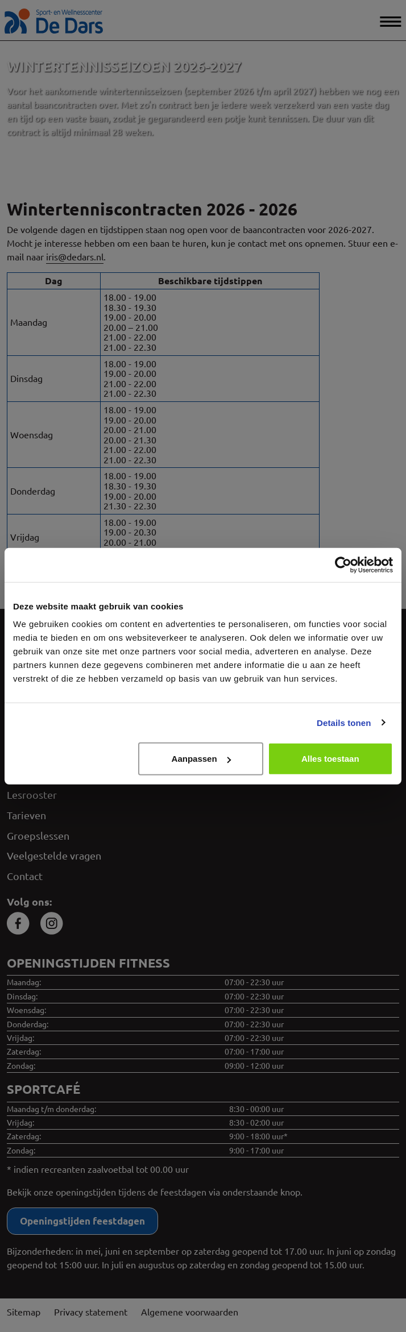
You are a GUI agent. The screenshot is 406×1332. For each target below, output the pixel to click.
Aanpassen (201, 758)
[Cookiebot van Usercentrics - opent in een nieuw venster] (343, 564)
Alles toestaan (330, 758)
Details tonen (344, 722)
